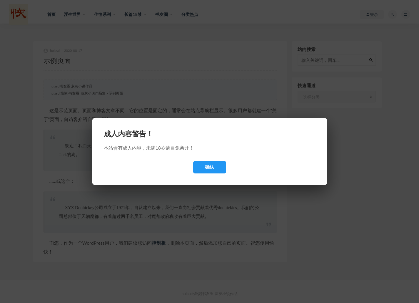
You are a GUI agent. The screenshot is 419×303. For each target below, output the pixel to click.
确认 (209, 167)
